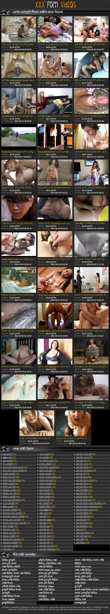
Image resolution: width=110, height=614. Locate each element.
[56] (84, 497)
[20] (47, 507)
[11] (9, 454)
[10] (13, 539)
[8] (15, 470)
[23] (11, 490)
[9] (45, 503)
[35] (10, 503)
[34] (11, 477)
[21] (10, 507)
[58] (83, 477)
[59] (84, 487)
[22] (9, 461)
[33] (91, 503)
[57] (44, 516)
